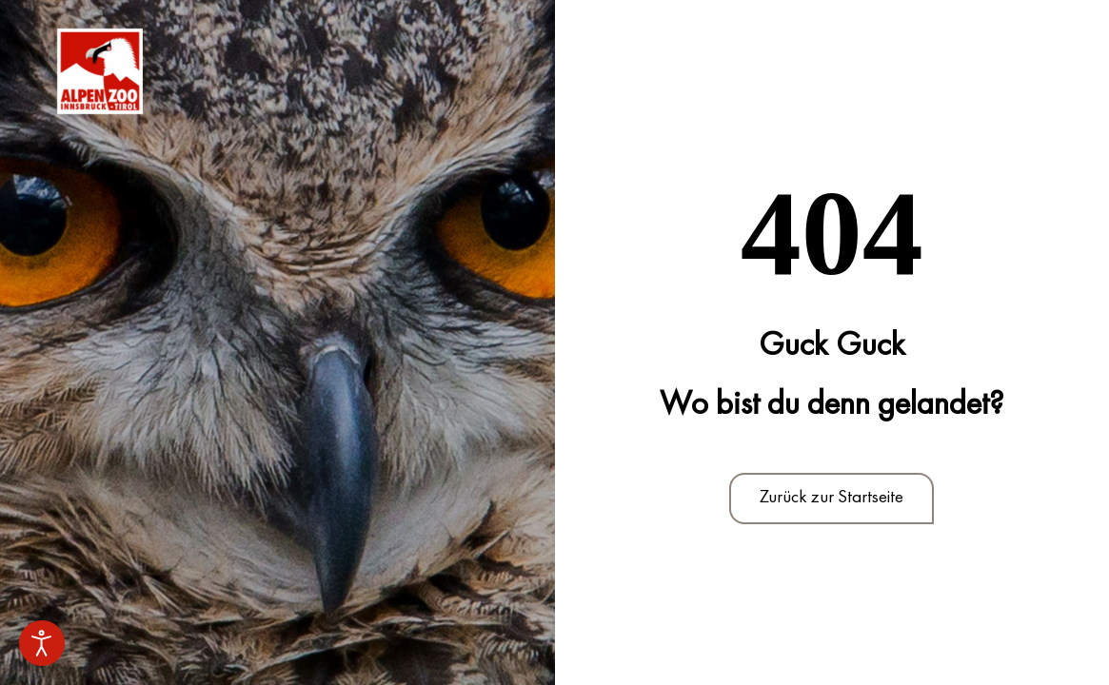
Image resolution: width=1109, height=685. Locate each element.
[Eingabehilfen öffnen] (42, 643)
